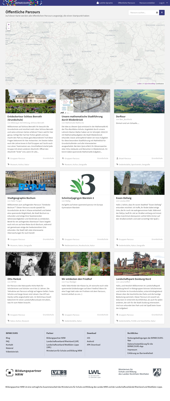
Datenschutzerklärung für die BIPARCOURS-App (140, 345)
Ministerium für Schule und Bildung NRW (64, 350)
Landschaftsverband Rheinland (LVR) (62, 341)
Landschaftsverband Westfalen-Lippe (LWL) (62, 346)
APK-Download (93, 344)
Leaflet (139, 83)
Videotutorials (12, 351)
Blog (8, 338)
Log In (163, 3)
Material (9, 348)
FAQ (7, 341)
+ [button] (9, 24)
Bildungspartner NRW (56, 338)
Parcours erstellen (147, 3)
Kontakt (9, 344)
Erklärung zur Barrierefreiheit (140, 353)
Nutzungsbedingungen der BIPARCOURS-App (146, 339)
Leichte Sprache (104, 3)
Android (90, 341)
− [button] (9, 28)
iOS (88, 338)
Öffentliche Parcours (126, 3)
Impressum (132, 349)
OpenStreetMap (149, 83)
